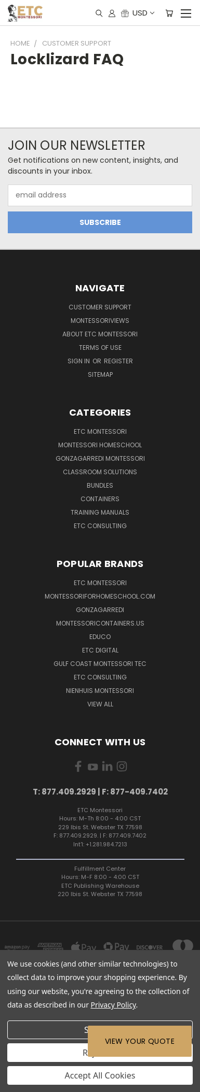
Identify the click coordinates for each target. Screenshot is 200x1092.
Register (118, 361)
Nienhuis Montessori (100, 690)
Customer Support (100, 307)
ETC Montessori (100, 431)
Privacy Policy (113, 1005)
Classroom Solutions (100, 471)
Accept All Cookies (100, 1075)
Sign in (79, 361)
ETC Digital (100, 650)
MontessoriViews (100, 320)
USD (142, 12)
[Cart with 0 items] (169, 13)
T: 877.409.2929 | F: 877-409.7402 (100, 791)
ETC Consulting (100, 525)
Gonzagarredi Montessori (100, 458)
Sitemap (100, 374)
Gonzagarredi (100, 609)
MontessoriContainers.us (100, 623)
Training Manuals (100, 512)
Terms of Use (100, 347)
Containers (100, 498)
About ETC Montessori (100, 334)
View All (100, 704)
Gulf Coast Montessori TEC (100, 663)
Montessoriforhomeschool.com (100, 596)
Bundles (100, 485)
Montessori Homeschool (100, 445)
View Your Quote (140, 1041)
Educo (100, 636)
